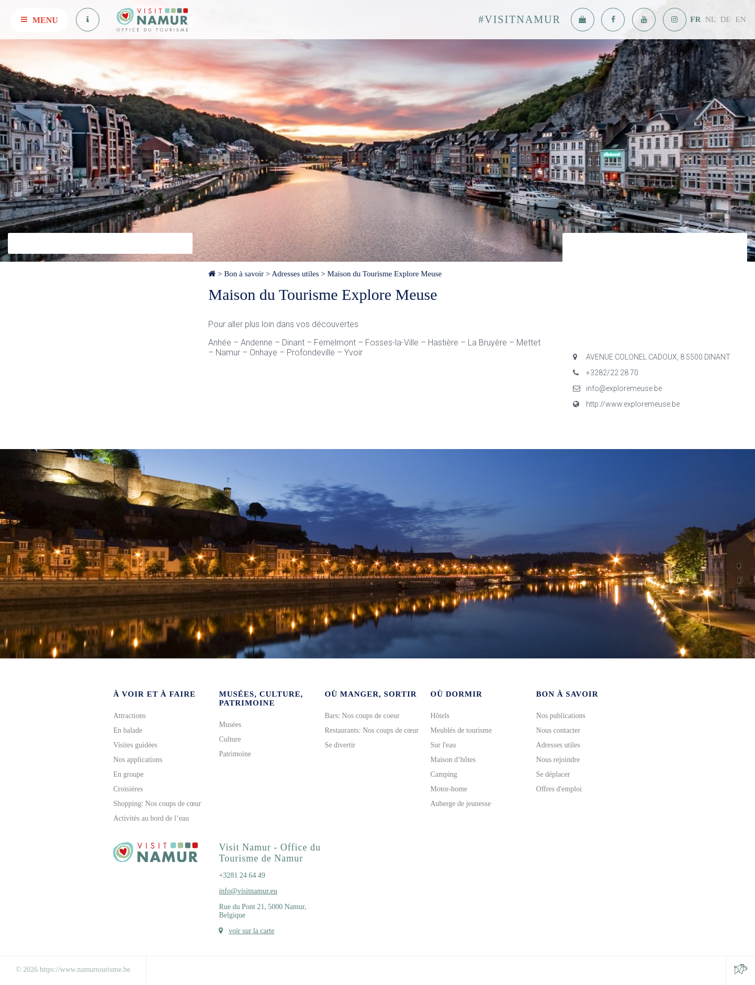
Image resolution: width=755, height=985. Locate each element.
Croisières (128, 789)
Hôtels (440, 716)
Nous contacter (558, 730)
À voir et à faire (154, 694)
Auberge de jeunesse (461, 804)
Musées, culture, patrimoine (261, 698)
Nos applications (137, 760)
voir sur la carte (251, 931)
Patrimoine (235, 754)
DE (725, 19)
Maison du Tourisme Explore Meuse (385, 274)
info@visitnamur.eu (248, 891)
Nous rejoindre (558, 760)
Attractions (129, 716)
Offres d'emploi (559, 789)
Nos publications (561, 716)
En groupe (128, 774)
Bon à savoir (244, 274)
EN (741, 19)
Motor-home (449, 789)
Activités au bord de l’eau (151, 818)
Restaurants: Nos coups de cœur (371, 730)
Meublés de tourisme (461, 730)
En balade (127, 730)
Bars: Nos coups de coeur (361, 716)
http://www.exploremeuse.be (626, 404)
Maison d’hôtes (453, 760)
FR (695, 19)
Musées (230, 725)
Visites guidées (135, 745)
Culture (230, 739)
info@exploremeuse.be (617, 388)
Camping (444, 774)
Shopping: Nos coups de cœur (157, 804)
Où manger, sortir (370, 694)
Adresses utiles (295, 274)
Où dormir (456, 694)
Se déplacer (553, 774)
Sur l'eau (443, 745)
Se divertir (339, 745)
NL (710, 19)
